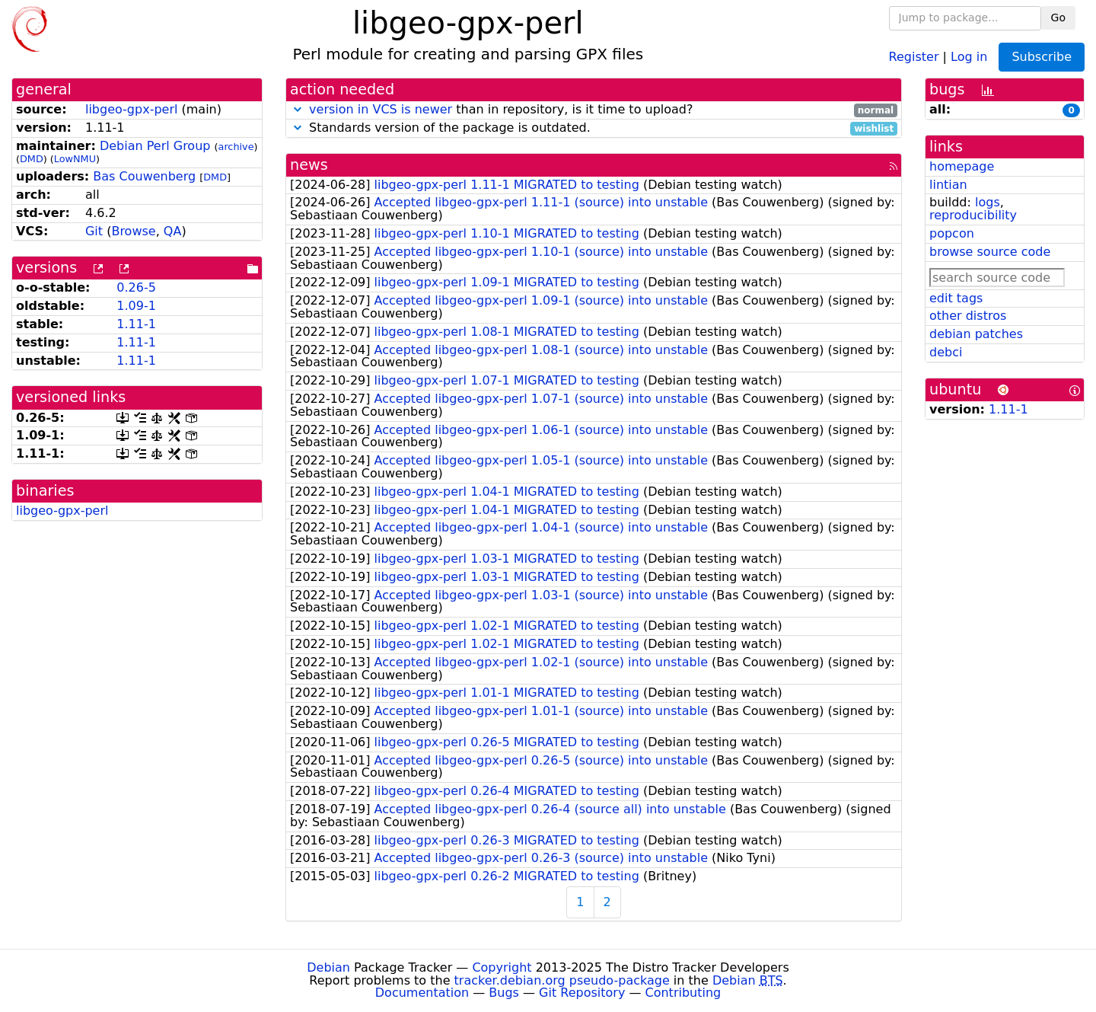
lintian (948, 184)
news (309, 165)
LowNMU (75, 158)
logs (987, 202)
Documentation (422, 992)
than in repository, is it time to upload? (593, 110)
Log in (969, 56)
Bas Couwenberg (144, 176)
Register (914, 56)
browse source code (989, 251)
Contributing (683, 992)
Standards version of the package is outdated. (593, 128)
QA (173, 231)
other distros (967, 315)
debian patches (976, 334)
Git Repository (582, 992)
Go (1058, 17)
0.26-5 (136, 287)
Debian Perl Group (155, 146)
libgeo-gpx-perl (131, 109)
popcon (951, 233)
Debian (328, 967)
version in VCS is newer (380, 109)
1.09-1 (136, 305)
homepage (961, 166)
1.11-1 (136, 324)
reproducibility (973, 215)
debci (945, 352)
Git (94, 231)
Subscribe (1042, 56)
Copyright (501, 967)
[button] (297, 109)
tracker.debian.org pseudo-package (562, 980)
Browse (133, 231)
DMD (31, 158)
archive (236, 146)
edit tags (956, 298)
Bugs (504, 992)
